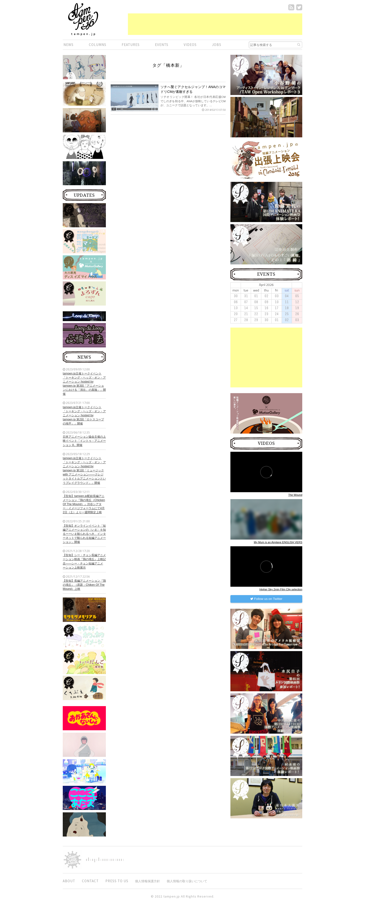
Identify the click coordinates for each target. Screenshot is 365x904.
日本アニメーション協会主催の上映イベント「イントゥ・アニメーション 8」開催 (84, 440)
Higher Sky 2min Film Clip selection (280, 589)
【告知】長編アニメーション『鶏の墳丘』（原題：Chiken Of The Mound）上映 (84, 585)
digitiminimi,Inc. (105, 859)
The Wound (295, 494)
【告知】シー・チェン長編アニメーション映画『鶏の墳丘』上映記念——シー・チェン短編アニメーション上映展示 (84, 561)
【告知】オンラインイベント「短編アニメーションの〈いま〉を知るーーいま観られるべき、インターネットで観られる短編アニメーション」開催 (84, 534)
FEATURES (131, 44)
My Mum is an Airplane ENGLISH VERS (278, 542)
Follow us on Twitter (266, 599)
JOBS (216, 44)
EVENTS (161, 44)
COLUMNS (97, 44)
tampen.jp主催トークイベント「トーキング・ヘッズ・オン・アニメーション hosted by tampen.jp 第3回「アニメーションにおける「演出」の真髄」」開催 (84, 384)
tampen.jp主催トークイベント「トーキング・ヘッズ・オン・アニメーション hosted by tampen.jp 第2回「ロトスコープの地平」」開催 (84, 415)
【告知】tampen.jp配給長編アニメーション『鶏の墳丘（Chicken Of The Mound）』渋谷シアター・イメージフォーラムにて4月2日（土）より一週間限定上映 (84, 504)
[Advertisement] (215, 24)
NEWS (68, 44)
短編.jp (83, 19)
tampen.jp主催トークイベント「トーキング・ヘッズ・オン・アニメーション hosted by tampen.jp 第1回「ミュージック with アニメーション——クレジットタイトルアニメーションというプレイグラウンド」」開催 (84, 471)
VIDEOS (190, 44)
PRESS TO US (116, 881)
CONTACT (90, 881)
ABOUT (69, 881)
